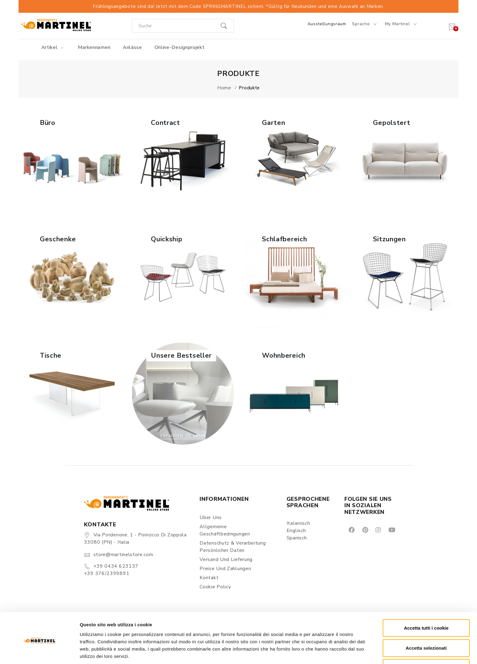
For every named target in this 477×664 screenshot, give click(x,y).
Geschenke (58, 239)
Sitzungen (389, 239)
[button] (72, 161)
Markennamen (94, 47)
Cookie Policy (215, 586)
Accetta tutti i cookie (426, 604)
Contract (165, 122)
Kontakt (209, 577)
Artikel (53, 47)
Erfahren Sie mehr (71, 203)
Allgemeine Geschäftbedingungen (225, 530)
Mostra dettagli (320, 652)
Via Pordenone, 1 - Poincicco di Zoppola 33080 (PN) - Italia (135, 538)
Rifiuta (426, 644)
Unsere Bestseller (181, 355)
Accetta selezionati (426, 624)
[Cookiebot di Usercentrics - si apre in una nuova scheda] (39, 652)
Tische (50, 355)
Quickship (166, 239)
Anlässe (132, 47)
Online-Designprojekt (180, 47)
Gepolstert (391, 122)
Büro (47, 122)
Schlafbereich (284, 239)
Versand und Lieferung (226, 559)
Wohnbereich (283, 355)
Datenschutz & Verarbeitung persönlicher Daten (233, 547)
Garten (273, 122)
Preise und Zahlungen (225, 568)
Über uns (211, 517)
